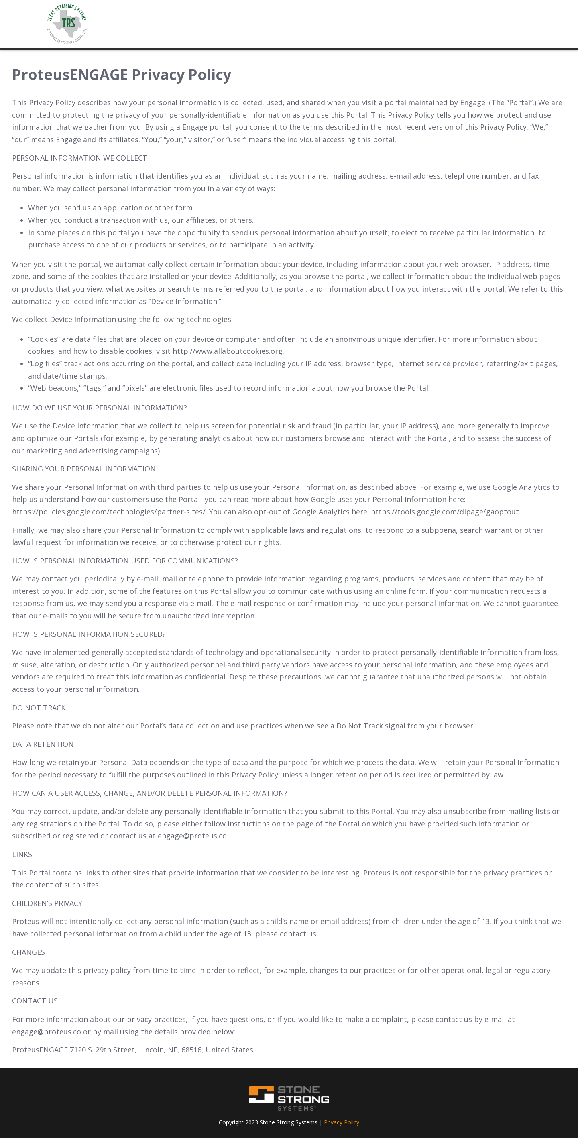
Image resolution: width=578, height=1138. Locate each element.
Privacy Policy (341, 1122)
